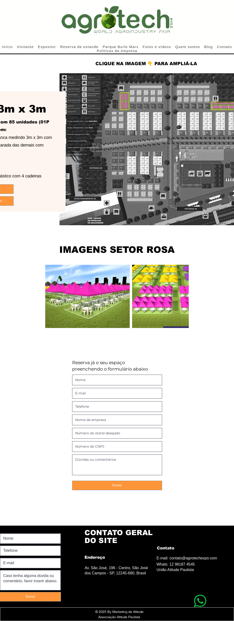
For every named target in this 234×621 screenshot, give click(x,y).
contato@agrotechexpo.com (193, 558)
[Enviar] (117, 485)
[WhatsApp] (200, 600)
